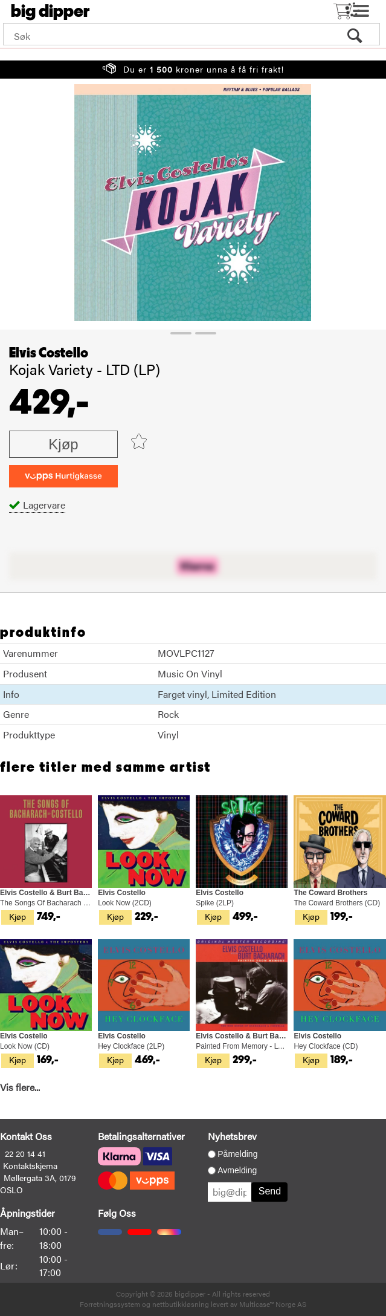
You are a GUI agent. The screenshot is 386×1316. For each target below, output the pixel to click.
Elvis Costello (48, 353)
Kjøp (63, 444)
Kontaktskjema (30, 1165)
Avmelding (237, 1170)
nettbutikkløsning (180, 1303)
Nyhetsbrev (232, 1136)
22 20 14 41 (25, 1153)
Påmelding (237, 1154)
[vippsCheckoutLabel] (63, 476)
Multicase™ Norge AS (272, 1303)
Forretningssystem (110, 1303)
